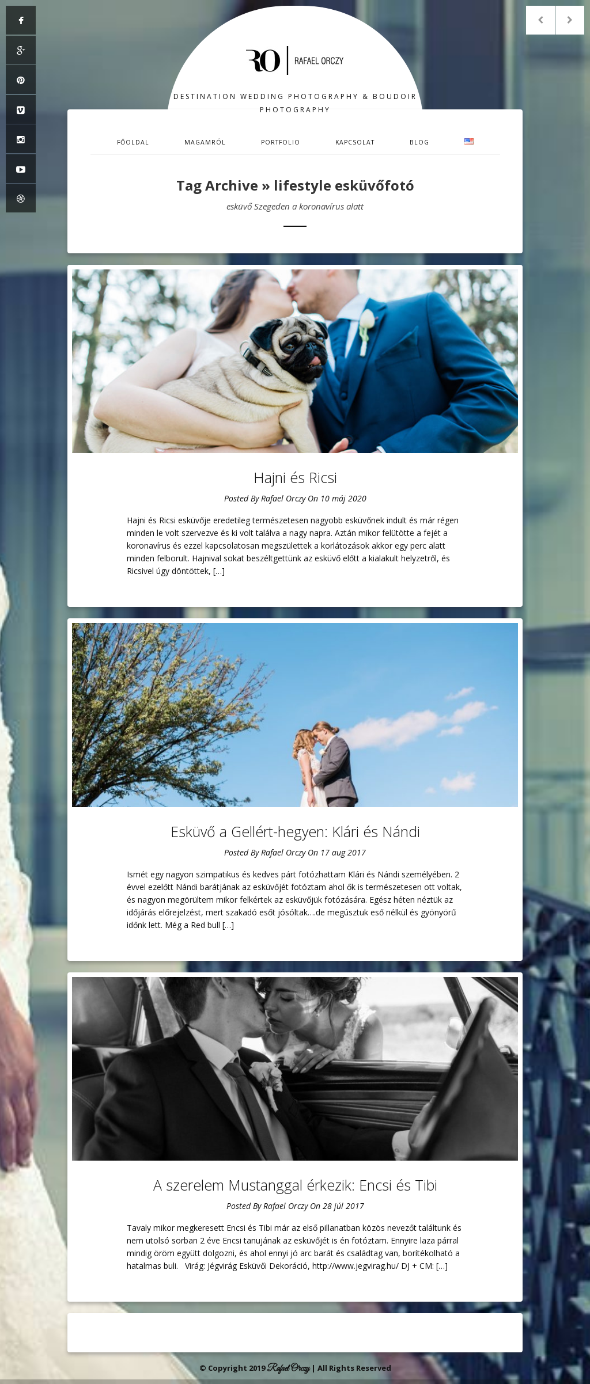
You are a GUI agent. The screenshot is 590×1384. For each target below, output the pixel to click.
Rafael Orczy (283, 498)
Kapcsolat (355, 142)
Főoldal (133, 142)
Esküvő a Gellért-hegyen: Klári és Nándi (295, 831)
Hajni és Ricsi (295, 477)
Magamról (205, 142)
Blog (419, 142)
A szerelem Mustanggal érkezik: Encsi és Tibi (295, 1185)
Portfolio (280, 142)
